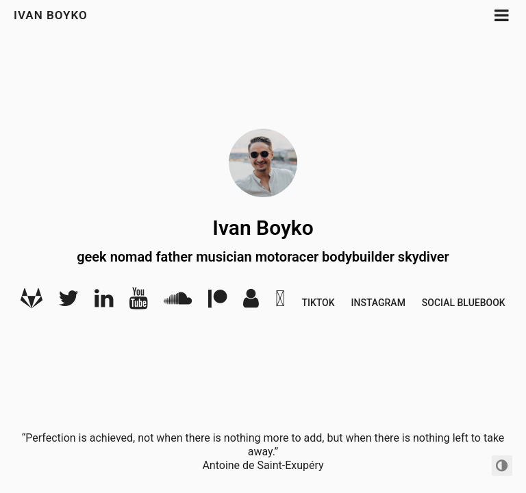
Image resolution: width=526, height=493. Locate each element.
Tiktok (317, 302)
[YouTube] (138, 302)
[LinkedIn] (104, 302)
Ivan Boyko (51, 15)
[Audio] (251, 302)
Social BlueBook (463, 302)
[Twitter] (68, 302)
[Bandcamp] (280, 302)
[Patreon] (217, 302)
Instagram (378, 302)
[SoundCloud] (178, 302)
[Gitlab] (31, 302)
